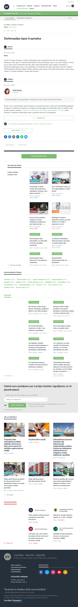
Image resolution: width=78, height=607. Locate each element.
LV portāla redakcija (19, 577)
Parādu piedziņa (35, 282)
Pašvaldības (64, 282)
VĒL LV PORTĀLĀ (10, 417)
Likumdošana (62, 457)
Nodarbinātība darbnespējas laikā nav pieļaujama (59, 260)
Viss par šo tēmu (15, 265)
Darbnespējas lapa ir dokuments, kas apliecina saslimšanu (38, 260)
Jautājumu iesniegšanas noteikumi (42, 124)
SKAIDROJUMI (21, 6)
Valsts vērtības (43, 313)
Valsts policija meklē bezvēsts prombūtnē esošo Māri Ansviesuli (39, 517)
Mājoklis (21, 282)
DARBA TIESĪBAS (13, 172)
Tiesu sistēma (55, 285)
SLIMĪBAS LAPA (12, 174)
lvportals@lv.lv (21, 580)
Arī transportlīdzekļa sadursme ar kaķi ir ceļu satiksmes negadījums (37, 328)
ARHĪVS (31, 8)
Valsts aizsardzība (19, 490)
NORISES (29, 6)
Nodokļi (9, 282)
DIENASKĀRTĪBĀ (46, 6)
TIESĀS (55, 6)
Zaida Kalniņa (17, 90)
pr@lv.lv (24, 582)
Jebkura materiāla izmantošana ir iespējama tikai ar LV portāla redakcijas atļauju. (31, 595)
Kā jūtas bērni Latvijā (37, 439)
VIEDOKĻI (37, 6)
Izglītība (9, 287)
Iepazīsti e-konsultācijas (14, 410)
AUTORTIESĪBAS (16, 571)
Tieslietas (9, 279)
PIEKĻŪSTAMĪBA (16, 569)
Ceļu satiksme (66, 316)
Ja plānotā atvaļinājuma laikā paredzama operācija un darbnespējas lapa (61, 241)
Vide (59, 541)
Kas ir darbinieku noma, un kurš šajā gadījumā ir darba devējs (61, 189)
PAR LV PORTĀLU (16, 565)
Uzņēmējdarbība (27, 285)
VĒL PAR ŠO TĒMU (14, 165)
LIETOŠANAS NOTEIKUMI (18, 567)
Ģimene (41, 285)
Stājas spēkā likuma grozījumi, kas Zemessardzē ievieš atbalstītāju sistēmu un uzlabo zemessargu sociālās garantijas (14, 483)
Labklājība (50, 282)
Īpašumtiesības (59, 279)
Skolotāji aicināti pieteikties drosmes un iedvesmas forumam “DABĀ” (63, 536)
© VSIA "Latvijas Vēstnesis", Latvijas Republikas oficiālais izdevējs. (26, 597)
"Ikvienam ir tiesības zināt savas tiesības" (25, 589)
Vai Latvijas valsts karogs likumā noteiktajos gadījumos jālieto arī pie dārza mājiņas (39, 309)
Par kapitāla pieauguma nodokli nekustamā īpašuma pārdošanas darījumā (38, 365)
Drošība (66, 352)
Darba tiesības (12, 27)
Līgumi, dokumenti (41, 279)
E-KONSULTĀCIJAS (22, 8)
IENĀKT (71, 2)
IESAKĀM (7, 295)
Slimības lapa (22, 144)
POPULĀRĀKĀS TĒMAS (12, 272)
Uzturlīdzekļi (10, 285)
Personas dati (22, 287)
